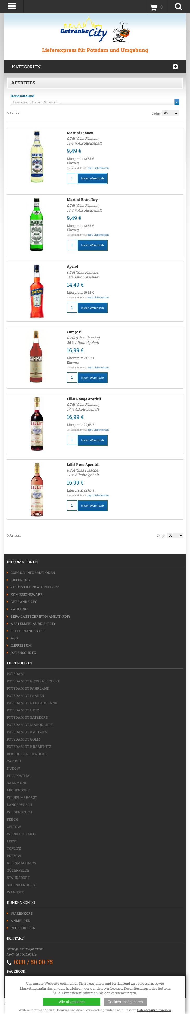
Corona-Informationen (33, 572)
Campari (74, 331)
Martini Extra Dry (82, 199)
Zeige (156, 113)
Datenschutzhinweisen (154, 1010)
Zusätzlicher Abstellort (35, 587)
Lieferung (20, 580)
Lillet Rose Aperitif (83, 464)
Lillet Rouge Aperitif (84, 398)
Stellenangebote (27, 631)
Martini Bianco (80, 132)
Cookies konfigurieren (125, 1002)
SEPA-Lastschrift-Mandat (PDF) (40, 616)
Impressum (21, 645)
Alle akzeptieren (72, 1002)
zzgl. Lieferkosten (98, 168)
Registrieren (23, 928)
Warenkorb (22, 913)
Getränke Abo (24, 601)
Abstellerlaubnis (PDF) (33, 623)
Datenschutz (23, 652)
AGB (14, 638)
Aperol (72, 266)
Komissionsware (26, 594)
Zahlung (19, 609)
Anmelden (20, 920)
